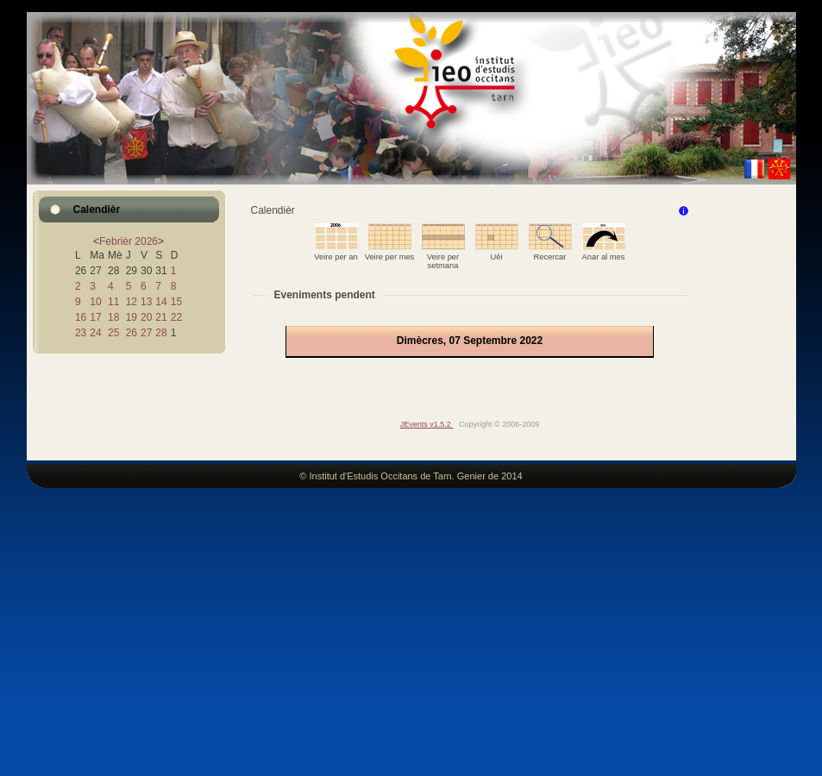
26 (131, 333)
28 (160, 333)
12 (131, 302)
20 (146, 317)
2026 (146, 241)
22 (176, 317)
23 (80, 333)
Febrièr (115, 241)
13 (146, 302)
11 (113, 302)
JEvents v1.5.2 (427, 424)
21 (160, 317)
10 (95, 302)
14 (160, 302)
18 (113, 317)
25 (113, 333)
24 (95, 333)
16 (80, 317)
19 (131, 317)
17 (95, 317)
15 (176, 302)
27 (146, 333)
